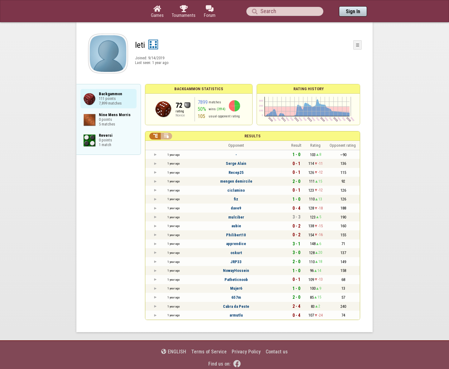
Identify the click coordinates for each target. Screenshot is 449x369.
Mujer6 (236, 288)
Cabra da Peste (236, 306)
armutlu (236, 315)
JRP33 (236, 261)
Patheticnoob (236, 279)
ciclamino (236, 190)
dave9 (236, 208)
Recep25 (236, 172)
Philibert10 (236, 235)
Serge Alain (236, 163)
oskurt (236, 252)
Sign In (353, 11)
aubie (236, 226)
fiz (236, 199)
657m (236, 297)
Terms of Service (209, 352)
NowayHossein (236, 270)
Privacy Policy (246, 352)
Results (252, 136)
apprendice (236, 243)
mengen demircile (236, 181)
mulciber (236, 217)
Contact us (277, 352)
